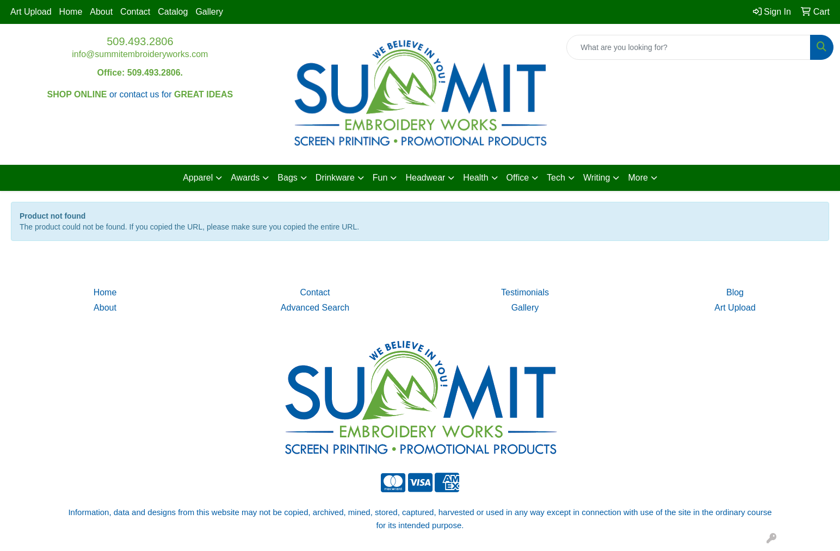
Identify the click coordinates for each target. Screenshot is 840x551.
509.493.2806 (140, 41)
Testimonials (525, 292)
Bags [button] (287, 177)
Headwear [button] (425, 177)
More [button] (637, 177)
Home (71, 11)
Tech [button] (556, 177)
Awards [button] (245, 177)
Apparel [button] (198, 177)
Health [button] (475, 177)
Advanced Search (315, 307)
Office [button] (518, 177)
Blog (735, 292)
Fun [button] (380, 177)
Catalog (173, 11)
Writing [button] (596, 177)
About (101, 11)
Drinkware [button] (335, 177)
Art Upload (31, 11)
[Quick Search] (688, 47)
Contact (135, 11)
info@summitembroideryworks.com (140, 54)
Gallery (209, 11)
